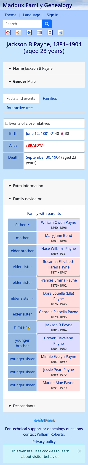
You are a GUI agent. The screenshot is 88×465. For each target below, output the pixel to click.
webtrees (44, 420)
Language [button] (31, 14)
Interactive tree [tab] (20, 107)
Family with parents (44, 213)
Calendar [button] (39, 32)
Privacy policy (44, 441)
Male (22, 81)
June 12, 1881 (37, 133)
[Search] (47, 23)
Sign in (53, 14)
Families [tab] (50, 98)
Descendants (21, 406)
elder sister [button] (21, 298)
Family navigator (25, 199)
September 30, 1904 (43, 157)
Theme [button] (10, 14)
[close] (79, 451)
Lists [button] (29, 32)
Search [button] (60, 32)
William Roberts (50, 434)
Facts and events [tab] (21, 98)
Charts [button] (18, 32)
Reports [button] (50, 32)
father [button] (21, 224)
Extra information (25, 185)
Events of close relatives (27, 123)
